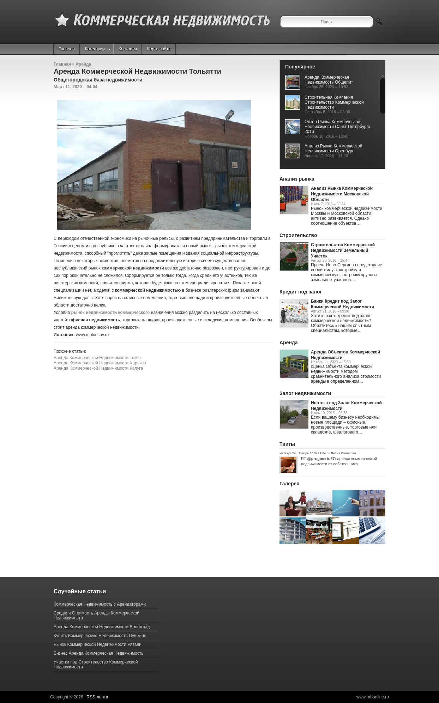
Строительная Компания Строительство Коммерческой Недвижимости (334, 102)
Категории (98, 49)
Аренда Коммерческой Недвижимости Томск (97, 357)
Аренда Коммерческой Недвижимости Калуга (98, 368)
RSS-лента (97, 697)
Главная (67, 49)
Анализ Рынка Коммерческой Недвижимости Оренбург (333, 148)
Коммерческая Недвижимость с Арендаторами (100, 604)
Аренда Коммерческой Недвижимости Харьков (100, 362)
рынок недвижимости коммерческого (110, 312)
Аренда (83, 64)
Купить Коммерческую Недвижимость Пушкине (100, 635)
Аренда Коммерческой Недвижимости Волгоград (102, 626)
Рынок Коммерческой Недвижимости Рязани (98, 644)
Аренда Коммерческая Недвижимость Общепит (329, 80)
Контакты (128, 49)
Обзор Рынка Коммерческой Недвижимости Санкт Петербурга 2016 (337, 126)
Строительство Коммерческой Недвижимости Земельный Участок (343, 250)
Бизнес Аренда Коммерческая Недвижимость (98, 653)
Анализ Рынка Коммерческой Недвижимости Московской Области (342, 194)
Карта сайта (159, 49)
